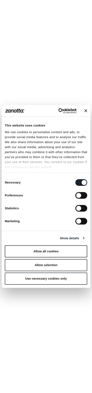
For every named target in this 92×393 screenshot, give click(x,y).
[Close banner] (85, 110)
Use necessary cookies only (46, 278)
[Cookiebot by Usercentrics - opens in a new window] (58, 111)
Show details (69, 238)
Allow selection (46, 265)
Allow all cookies (46, 251)
